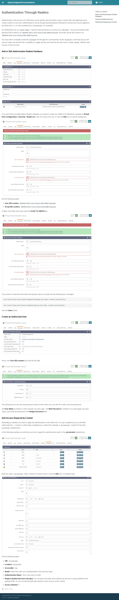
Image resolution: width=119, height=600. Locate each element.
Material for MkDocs (13, 597)
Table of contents (101, 11)
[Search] (80, 2)
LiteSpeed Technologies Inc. (24, 595)
